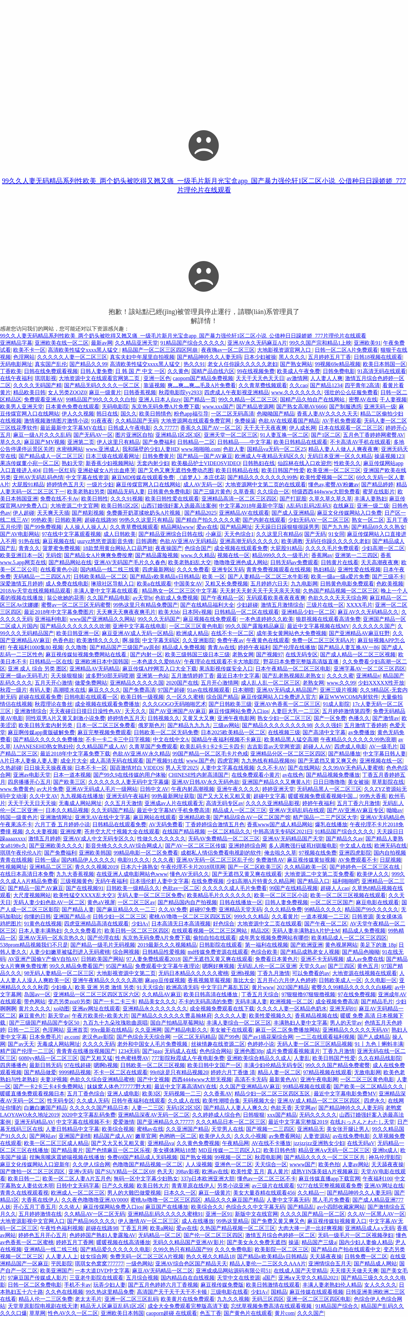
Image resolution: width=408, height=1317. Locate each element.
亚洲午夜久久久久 (238, 789)
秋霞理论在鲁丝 (53, 704)
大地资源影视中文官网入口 (32, 1221)
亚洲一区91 (219, 1214)
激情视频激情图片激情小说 (56, 421)
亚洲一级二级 (373, 506)
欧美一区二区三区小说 (281, 895)
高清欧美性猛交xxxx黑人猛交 (83, 350)
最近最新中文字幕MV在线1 (72, 428)
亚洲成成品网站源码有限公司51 (233, 1270)
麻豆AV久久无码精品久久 (368, 612)
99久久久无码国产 (159, 619)
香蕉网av (322, 555)
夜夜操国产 (168, 548)
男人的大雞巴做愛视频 (134, 1193)
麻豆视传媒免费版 (222, 1285)
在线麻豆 (343, 506)
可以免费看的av (310, 973)
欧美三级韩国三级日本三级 (197, 654)
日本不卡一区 (91, 768)
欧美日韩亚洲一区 (77, 633)
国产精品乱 (300, 1207)
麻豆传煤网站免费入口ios (239, 711)
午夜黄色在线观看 (267, 640)
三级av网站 (226, 725)
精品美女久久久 (157, 1001)
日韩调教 (146, 541)
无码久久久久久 (318, 1115)
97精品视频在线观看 (327, 1072)
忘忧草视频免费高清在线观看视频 (272, 1306)
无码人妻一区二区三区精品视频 (314, 1044)
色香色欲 (63, 640)
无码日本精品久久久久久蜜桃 (193, 973)
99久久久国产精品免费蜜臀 (337, 1065)
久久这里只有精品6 (279, 534)
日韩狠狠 (253, 1115)
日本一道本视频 (72, 775)
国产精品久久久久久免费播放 (48, 739)
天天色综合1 (239, 534)
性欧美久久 (347, 463)
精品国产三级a (319, 1242)
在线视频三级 (284, 732)
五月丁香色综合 (86, 1093)
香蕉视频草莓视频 (209, 980)
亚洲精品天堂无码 (240, 909)
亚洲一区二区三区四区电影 (318, 1299)
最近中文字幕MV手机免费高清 (173, 810)
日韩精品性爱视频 (163, 952)
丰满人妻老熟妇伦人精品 (332, 1285)
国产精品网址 (236, 527)
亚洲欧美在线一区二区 (62, 343)
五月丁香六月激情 (358, 803)
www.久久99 (341, 683)
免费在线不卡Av (59, 499)
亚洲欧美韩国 (95, 853)
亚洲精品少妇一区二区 (308, 612)
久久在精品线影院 (379, 1058)
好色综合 (223, 923)
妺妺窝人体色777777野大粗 (119, 1086)
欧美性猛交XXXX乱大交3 (84, 895)
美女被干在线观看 (231, 1030)
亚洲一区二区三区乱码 (131, 1299)
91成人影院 (336, 704)
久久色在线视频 (64, 1292)
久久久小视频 (250, 1136)
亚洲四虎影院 (355, 853)
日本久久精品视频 (67, 810)
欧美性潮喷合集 (221, 1101)
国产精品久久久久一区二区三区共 (325, 1157)
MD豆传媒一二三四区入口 (229, 1150)
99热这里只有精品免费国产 (145, 605)
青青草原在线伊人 (193, 1186)
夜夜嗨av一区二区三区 (228, 350)
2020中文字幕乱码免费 (89, 1115)
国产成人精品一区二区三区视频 (358, 654)
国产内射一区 (146, 654)
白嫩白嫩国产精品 (45, 1108)
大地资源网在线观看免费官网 (196, 421)
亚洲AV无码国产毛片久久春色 (130, 562)
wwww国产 (302, 1164)
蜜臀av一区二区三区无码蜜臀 (76, 605)
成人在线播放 (198, 1221)
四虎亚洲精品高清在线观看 (96, 923)
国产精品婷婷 (377, 484)
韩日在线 (107, 414)
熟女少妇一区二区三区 (284, 718)
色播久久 (359, 718)
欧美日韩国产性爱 (283, 470)
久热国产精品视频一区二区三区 (340, 591)
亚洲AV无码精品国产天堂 (292, 838)
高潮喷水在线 (69, 690)
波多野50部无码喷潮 (110, 676)
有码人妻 (40, 690)
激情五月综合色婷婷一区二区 (280, 1235)
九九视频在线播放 (81, 796)
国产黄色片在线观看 (248, 1313)
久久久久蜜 (340, 676)
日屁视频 (390, 860)
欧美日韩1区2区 (120, 506)
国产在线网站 (304, 768)
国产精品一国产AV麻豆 (204, 456)
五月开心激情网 (220, 683)
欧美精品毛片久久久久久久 (219, 895)
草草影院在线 (388, 782)
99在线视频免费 (256, 371)
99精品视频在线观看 (307, 1086)
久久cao (298, 385)
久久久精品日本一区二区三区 (231, 1122)
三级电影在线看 (229, 1292)
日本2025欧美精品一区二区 (233, 732)
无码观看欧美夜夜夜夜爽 (276, 598)
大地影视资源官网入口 (284, 350)
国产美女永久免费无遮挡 (256, 1242)
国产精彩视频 (88, 513)
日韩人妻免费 (96, 371)
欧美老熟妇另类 (86, 491)
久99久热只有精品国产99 (182, 1249)
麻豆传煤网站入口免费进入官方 (278, 697)
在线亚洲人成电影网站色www (131, 874)
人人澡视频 (198, 1164)
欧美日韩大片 (153, 1186)
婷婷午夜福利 (254, 647)
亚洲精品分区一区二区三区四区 (288, 753)
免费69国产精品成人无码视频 (142, 1157)
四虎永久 (374, 1101)
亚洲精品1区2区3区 (178, 435)
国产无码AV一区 (93, 435)
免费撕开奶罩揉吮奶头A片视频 (144, 513)
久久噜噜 (76, 647)
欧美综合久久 (207, 1207)
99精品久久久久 (323, 909)
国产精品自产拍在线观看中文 (346, 1249)
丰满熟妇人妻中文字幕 (300, 1023)
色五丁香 (210, 1313)
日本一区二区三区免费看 (105, 725)
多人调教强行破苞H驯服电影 (303, 846)
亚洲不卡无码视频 (322, 959)
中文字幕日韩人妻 (384, 753)
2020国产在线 (182, 683)
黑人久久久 (292, 357)
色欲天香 (281, 1108)
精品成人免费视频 (183, 647)
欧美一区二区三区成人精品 (56, 1143)
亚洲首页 (77, 1030)
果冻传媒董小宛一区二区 (29, 463)
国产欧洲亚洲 (306, 945)
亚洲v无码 (80, 1171)
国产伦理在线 (103, 938)
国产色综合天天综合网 (143, 1037)
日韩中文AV (154, 789)
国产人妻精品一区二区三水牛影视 (268, 576)
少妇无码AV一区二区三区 (318, 520)
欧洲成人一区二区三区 (78, 1193)
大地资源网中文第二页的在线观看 (265, 484)
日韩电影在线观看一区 (91, 697)
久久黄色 (178, 371)
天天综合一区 (271, 1164)
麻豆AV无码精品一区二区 (162, 1270)
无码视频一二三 (182, 1093)
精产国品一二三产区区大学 (325, 817)
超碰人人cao (334, 888)
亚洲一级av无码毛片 (24, 676)
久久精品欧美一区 (305, 867)
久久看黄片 (285, 916)
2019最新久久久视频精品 (167, 945)
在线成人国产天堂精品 (300, 1270)
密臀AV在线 (363, 399)
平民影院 (61, 1263)
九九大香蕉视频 (75, 874)
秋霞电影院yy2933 (180, 392)
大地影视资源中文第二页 (126, 973)
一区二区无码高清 (232, 414)
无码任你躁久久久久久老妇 (337, 541)
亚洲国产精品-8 (71, 916)
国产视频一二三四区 (270, 1129)
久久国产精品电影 (108, 598)
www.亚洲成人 (103, 449)
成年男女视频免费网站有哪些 (274, 938)
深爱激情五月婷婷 (21, 583)
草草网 (37, 1313)
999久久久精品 (251, 916)
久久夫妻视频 (41, 831)
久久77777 (165, 428)
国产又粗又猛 (96, 1058)
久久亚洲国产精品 (187, 1129)
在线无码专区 (301, 654)
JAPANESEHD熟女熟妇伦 (43, 746)
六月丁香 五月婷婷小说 (62, 824)
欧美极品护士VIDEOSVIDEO (205, 463)
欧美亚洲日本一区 (21, 555)
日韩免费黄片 (158, 456)
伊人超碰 (23, 513)
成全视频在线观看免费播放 (107, 704)
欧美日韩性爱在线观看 (172, 499)
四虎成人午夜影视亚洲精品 (236, 392)
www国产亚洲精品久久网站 (102, 619)
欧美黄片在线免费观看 (188, 1299)
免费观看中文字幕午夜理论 (167, 966)
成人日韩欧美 (119, 534)
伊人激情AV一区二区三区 (148, 1221)
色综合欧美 (264, 952)
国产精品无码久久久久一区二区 (102, 385)
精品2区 (260, 931)
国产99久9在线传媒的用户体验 (129, 775)
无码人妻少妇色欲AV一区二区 (49, 902)
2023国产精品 (293, 987)
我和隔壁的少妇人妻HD (150, 449)
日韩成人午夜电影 (129, 428)
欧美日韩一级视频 (142, 697)
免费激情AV (270, 860)
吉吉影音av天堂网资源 (274, 746)
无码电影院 (115, 406)
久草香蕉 (244, 491)
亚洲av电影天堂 (32, 775)
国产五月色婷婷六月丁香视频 (163, 1285)
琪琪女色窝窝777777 (99, 1263)
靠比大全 (244, 980)
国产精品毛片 (377, 1001)
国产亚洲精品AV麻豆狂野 (359, 633)
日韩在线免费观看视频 (51, 371)
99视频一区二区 (233, 1157)
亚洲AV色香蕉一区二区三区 (287, 704)
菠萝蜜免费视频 (61, 548)
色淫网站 (24, 357)
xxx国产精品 (282, 1115)
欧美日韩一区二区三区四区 (136, 931)
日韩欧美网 (68, 520)
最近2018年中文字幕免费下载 (75, 753)
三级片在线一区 (325, 605)
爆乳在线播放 (331, 824)
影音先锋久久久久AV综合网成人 (124, 846)
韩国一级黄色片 (19, 817)
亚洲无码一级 (380, 406)
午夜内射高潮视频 (192, 789)
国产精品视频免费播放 (333, 775)
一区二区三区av (136, 902)
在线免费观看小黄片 (255, 775)
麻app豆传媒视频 (165, 980)
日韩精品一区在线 (50, 661)
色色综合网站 (215, 1051)
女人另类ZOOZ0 (67, 392)
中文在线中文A (171, 739)
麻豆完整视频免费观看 (104, 732)
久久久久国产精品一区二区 (312, 1214)
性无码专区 (60, 1101)
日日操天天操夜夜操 (48, 768)
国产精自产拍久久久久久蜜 (208, 520)
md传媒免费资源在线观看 (218, 952)
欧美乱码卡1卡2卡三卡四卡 (212, 746)
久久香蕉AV (217, 1093)
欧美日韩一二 (24, 1178)
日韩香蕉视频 (140, 392)
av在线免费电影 (351, 1136)
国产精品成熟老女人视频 (310, 952)
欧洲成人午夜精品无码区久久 (270, 456)
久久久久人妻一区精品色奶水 (292, 1008)
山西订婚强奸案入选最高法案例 (179, 506)
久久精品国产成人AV (101, 746)
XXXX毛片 (359, 605)
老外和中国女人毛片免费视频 (153, 1044)
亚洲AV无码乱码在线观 (296, 810)
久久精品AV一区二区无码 (94, 1214)
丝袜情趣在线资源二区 (218, 1044)
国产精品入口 (313, 881)
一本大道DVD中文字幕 (102, 1270)
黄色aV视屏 (101, 902)
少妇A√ (140, 923)
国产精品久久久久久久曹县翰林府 (171, 1016)
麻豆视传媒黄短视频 (311, 860)
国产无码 (315, 534)
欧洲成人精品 (192, 633)
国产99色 (229, 1037)
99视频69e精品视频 (337, 364)
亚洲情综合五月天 (329, 1263)
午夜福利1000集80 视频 (35, 647)
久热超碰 (11, 768)
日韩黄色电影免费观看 (347, 583)
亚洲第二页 (80, 442)
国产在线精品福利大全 (207, 605)
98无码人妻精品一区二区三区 (59, 973)
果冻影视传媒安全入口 (226, 668)
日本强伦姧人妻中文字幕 (159, 881)
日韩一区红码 (59, 470)
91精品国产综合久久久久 (344, 831)
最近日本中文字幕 (238, 676)
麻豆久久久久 (104, 690)
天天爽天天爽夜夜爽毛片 (126, 612)
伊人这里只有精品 (118, 442)
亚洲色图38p (249, 1051)
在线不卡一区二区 (232, 633)
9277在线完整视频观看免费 (329, 1186)
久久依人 (69, 1207)
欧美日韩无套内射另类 (46, 725)
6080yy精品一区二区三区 (48, 1058)
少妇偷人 (61, 987)
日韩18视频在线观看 (378, 357)
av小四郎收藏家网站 (341, 1207)
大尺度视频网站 (32, 895)
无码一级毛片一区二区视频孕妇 (355, 1235)
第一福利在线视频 (266, 945)
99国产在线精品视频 (293, 888)
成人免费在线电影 (67, 583)
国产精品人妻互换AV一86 (348, 647)
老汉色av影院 (98, 1037)
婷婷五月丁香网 (75, 1242)
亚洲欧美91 (367, 343)
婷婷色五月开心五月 (42, 1235)
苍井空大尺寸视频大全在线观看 (122, 831)
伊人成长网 (302, 428)
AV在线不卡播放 (271, 1143)
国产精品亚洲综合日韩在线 (170, 534)
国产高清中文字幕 (324, 732)
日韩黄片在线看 (339, 562)
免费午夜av (230, 640)
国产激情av (385, 718)
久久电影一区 (381, 980)
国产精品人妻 (78, 909)
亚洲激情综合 (30, 711)
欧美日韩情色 (155, 414)
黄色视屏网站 (341, 945)
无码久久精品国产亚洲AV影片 (188, 1242)
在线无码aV (361, 1143)
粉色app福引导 (191, 414)
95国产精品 (119, 966)
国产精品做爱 (40, 1072)
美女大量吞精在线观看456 (264, 1193)
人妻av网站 (355, 1164)
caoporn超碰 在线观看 (171, 1313)
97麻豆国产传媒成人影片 (37, 1278)
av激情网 (297, 378)
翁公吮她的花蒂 (66, 598)
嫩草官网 (146, 1136)
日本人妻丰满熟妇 (40, 931)
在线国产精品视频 (183, 831)
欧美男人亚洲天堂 (21, 406)
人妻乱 (302, 1058)
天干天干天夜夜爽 (265, 428)
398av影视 (187, 1171)
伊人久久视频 (78, 414)
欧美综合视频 (118, 1129)
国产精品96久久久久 (91, 1221)
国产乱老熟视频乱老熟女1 (293, 676)
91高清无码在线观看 (381, 371)
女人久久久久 (380, 1285)
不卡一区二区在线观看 (121, 1072)
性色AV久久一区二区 (73, 1313)
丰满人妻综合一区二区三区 (239, 1023)
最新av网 (101, 343)
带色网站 (34, 1001)
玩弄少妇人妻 (109, 1285)
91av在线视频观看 (208, 690)
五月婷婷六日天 (269, 583)
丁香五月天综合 (260, 994)
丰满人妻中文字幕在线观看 (106, 591)
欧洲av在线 (215, 1171)
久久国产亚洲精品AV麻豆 (249, 1086)
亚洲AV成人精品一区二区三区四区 (319, 1101)
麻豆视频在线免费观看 (210, 619)
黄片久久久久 (35, 1008)
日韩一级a (47, 860)
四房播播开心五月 (29, 782)
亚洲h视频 (243, 973)
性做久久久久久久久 (161, 838)
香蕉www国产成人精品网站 (280, 824)
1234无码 (128, 1051)
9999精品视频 (75, 1072)
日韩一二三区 (24, 1030)
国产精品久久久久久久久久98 (277, 725)
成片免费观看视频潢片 (293, 1051)
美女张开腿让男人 (348, 1129)
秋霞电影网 (268, 1157)
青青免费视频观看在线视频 (278, 569)
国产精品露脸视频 (156, 555)
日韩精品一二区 (196, 442)
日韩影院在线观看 (220, 945)
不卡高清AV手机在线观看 (360, 442)
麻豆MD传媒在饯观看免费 (143, 477)
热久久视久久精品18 (210, 1256)
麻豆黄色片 (32, 1016)
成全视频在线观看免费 (241, 548)
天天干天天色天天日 (260, 378)
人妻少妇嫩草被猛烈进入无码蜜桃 (69, 952)
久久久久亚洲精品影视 (273, 803)
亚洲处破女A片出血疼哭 (106, 470)
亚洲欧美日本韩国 (122, 1313)
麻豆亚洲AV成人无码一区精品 (138, 633)
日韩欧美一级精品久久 (133, 888)
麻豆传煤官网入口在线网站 (148, 484)
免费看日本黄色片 (276, 959)
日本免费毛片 (45, 1037)
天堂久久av (312, 966)
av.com (72, 1037)
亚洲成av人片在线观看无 (174, 803)
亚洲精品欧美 (195, 817)
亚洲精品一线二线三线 (51, 1249)
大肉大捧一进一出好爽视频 (310, 1228)
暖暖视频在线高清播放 (123, 1242)
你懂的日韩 (37, 916)
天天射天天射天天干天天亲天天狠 (260, 591)
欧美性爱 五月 (247, 1171)
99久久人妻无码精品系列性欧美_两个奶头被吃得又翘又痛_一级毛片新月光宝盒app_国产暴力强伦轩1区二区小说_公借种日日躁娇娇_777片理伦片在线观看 (183, 336)
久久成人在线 (184, 1101)
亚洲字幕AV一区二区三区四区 (369, 668)
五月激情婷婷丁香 (192, 676)
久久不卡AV (271, 768)
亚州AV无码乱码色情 (38, 477)
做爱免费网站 (91, 683)
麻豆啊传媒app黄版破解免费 (41, 732)
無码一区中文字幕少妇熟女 (146, 1178)
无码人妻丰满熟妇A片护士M (306, 931)
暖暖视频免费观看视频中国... (322, 796)
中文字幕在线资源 (87, 477)
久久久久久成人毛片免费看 (234, 888)
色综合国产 (198, 548)
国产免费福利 (159, 442)
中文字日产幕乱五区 (225, 987)
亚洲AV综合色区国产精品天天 (191, 1263)
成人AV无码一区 (203, 484)
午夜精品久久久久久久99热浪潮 (358, 739)
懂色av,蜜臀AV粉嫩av (333, 484)
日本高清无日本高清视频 (181, 923)
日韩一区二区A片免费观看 (346, 350)
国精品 (279, 1292)
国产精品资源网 (255, 406)
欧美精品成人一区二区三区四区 (349, 938)
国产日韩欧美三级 (230, 704)
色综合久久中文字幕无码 (255, 1207)
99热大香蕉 (372, 796)
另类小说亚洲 (233, 1186)
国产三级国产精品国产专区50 (45, 1023)
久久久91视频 (127, 499)
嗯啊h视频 (106, 1065)
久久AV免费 (172, 909)
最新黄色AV (283, 1079)
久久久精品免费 (283, 909)
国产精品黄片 (67, 1150)
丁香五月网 (134, 1228)
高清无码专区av (224, 803)
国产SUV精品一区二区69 (124, 1171)
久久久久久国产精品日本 (99, 1108)
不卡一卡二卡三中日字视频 (118, 739)
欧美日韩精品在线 (237, 470)
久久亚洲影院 (198, 640)
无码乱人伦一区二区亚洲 (266, 966)
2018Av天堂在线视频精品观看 (35, 591)
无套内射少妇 (153, 463)
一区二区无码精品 (194, 1037)
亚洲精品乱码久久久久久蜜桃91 (165, 1214)
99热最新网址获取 (173, 796)
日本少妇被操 (260, 357)
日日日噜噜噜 (329, 782)
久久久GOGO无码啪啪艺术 (174, 704)
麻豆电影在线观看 (377, 902)
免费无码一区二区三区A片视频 (147, 1256)
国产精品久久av (344, 838)
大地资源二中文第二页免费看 (319, 874)
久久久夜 (163, 860)
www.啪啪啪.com (201, 449)
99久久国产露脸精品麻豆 (255, 626)
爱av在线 (207, 527)
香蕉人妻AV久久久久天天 (327, 414)
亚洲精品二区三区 (50, 867)
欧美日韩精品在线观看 (300, 442)
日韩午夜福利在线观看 (138, 1101)
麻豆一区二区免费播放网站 (287, 1030)
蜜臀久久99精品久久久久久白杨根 (351, 987)
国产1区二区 (326, 435)
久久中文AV (43, 796)
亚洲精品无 (310, 1129)
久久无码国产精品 (112, 810)
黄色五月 (368, 966)
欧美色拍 (329, 1164)
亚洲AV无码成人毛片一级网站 (101, 789)
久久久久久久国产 (373, 626)
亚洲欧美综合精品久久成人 (259, 1058)
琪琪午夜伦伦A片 (21, 853)
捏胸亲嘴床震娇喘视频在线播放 (67, 1157)
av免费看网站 (285, 1136)
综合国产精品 (222, 697)
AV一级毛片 (383, 746)
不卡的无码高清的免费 (205, 1001)
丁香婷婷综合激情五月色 (215, 824)
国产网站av (42, 1136)
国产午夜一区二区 (325, 923)
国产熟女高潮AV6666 (301, 406)
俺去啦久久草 (280, 853)
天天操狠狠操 (67, 676)
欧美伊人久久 (373, 874)
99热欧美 (42, 520)
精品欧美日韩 (29, 392)
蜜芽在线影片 (379, 491)
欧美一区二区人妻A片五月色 (76, 1178)
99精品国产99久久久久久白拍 (101, 399)
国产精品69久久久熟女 (378, 527)
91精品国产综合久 (336, 1306)
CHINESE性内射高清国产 (198, 775)
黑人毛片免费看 (331, 1200)
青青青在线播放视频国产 (86, 1051)
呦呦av (394, 810)
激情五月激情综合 (282, 605)
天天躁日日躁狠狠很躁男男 (287, 527)
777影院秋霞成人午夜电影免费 (188, 1058)
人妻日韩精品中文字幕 (72, 1129)
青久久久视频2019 (96, 867)
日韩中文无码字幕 (77, 1186)
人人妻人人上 (61, 1256)
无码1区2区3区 (183, 1108)
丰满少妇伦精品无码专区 (273, 1065)
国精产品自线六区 (212, 371)
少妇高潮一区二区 (383, 548)
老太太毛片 (88, 1299)
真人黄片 (278, 1171)
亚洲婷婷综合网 (247, 846)
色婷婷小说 (260, 1044)
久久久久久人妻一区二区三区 (72, 357)
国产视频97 (269, 654)
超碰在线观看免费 (40, 697)
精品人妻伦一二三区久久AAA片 (267, 1263)
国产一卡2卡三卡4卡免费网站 (49, 1086)
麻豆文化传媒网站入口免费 (349, 513)
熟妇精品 (324, 569)
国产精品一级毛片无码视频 (102, 945)
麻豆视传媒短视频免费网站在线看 (86, 654)
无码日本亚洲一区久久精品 (339, 456)
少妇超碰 (247, 605)
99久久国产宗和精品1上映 (320, 343)
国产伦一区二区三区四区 (213, 1235)
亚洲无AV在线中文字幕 (102, 817)
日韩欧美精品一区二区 (100, 576)
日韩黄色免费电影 (169, 491)
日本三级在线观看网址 (112, 456)
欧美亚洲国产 (56, 1270)
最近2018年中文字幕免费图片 (59, 612)
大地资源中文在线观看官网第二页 (100, 378)
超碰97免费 (202, 909)
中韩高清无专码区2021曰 (282, 831)
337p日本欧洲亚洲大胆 (207, 1178)
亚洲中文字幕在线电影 (139, 626)
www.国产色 (200, 761)
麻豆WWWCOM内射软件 (349, 697)
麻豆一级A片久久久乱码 (42, 435)
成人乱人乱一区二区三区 (270, 683)
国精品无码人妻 (126, 491)
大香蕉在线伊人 (40, 1200)
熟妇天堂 (72, 463)
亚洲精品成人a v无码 (370, 1228)
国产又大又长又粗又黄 (224, 796)
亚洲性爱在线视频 (359, 569)
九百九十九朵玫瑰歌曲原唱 (115, 1023)
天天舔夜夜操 (387, 1164)
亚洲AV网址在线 (384, 1186)
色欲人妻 (234, 449)
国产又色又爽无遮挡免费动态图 (175, 470)
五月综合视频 (142, 1278)
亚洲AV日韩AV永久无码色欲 (205, 782)
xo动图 (61, 1008)
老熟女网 (243, 654)
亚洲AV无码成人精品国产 (286, 690)
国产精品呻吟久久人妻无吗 (209, 357)
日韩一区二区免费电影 (35, 1285)
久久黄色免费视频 (198, 1143)
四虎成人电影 (350, 746)
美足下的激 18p (378, 945)
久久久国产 (310, 1313)
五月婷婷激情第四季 (346, 711)
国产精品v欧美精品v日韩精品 (165, 576)
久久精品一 (310, 1193)
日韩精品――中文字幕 (244, 442)
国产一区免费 (330, 718)
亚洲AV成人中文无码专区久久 (99, 838)
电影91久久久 (134, 860)
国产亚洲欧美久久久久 (56, 846)
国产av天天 (21, 1044)
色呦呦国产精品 (275, 414)
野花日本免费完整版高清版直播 (301, 661)
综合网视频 (126, 952)
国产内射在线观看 (264, 520)
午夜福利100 (377, 1178)
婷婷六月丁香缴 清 (233, 1072)
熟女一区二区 (368, 520)
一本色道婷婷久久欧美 (266, 619)
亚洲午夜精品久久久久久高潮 (107, 980)
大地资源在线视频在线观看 (364, 973)
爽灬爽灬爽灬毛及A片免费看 (201, 385)
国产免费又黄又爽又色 (278, 1221)
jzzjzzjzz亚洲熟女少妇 (319, 1143)
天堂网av (305, 1108)
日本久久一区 (180, 1193)
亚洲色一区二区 (233, 1164)
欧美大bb (169, 612)
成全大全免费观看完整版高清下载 (188, 1306)
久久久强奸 (328, 725)
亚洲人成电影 (123, 1093)
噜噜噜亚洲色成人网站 (241, 562)
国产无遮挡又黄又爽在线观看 (247, 874)
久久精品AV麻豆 (161, 994)
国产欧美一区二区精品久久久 (369, 1086)
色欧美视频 (389, 583)
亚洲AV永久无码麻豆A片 (257, 343)
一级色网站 (139, 1263)
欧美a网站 (162, 1228)
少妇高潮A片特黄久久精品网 (260, 881)
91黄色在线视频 (43, 923)
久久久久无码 (99, 1044)
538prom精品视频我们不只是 (34, 945)
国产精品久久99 (88, 364)
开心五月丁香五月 (34, 1207)
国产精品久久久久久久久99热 (262, 477)
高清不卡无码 (250, 1079)
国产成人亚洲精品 (293, 513)
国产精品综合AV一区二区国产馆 (251, 817)
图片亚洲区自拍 (134, 435)
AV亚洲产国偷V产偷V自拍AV (43, 959)
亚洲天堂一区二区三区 (231, 435)
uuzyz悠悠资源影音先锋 (105, 541)
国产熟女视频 (196, 1157)
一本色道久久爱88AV (156, 661)
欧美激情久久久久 (98, 640)
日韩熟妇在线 (259, 463)
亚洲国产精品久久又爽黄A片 (276, 782)
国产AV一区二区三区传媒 (195, 846)
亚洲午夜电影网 (236, 718)
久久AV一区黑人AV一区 (376, 1214)
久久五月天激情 (123, 803)
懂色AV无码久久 (189, 874)
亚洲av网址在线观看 (96, 1008)
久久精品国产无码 (136, 421)
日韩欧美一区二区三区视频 (152, 1065)
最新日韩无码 (45, 1065)
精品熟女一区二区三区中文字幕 (179, 591)
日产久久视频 (118, 1186)
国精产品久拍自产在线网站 (313, 399)
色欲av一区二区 (181, 888)
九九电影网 (304, 583)
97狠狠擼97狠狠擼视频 (308, 994)
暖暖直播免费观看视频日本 (32, 1093)
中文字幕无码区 (161, 640)
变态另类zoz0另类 (69, 1001)
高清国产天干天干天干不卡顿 (172, 1292)
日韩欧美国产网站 (102, 959)
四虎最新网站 (158, 569)
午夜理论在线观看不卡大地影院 (222, 661)
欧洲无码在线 (390, 846)
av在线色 (293, 775)
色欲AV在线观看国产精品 (288, 421)
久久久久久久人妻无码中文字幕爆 (128, 782)
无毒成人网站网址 (80, 803)
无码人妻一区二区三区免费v (151, 895)
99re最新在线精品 (111, 1030)
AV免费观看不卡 (357, 860)
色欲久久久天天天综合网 (337, 598)
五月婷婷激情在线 (40, 1214)
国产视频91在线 (165, 761)
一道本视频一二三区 (325, 916)
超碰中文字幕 (269, 796)
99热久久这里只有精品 (146, 520)
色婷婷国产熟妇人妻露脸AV (102, 1235)
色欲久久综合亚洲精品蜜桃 (102, 1079)
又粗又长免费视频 (226, 583)
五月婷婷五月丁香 (329, 357)
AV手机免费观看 (341, 421)
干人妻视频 (393, 399)
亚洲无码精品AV (34, 1122)
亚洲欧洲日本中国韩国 (102, 661)
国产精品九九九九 (189, 725)
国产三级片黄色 (212, 491)
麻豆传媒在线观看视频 (316, 1292)
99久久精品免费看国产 (76, 966)
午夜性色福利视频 (61, 1228)
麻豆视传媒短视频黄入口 (337, 1221)
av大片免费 (50, 789)
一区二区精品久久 (229, 831)
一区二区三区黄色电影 (196, 626)
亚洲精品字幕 (16, 343)
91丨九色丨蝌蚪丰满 (379, 1044)
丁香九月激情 (273, 973)
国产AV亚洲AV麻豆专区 (355, 810)
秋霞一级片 (13, 690)
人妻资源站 (316, 1136)
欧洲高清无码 (182, 987)
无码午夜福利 (111, 881)
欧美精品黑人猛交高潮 (291, 739)
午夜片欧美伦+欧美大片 (100, 1016)
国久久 (129, 414)
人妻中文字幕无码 (288, 1200)
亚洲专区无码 (228, 569)
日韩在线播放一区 (240, 902)
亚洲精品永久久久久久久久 (155, 1008)
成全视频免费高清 (336, 1001)
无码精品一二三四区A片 (42, 576)
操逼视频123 (389, 456)
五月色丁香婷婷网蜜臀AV (373, 435)
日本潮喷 (243, 690)
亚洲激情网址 (56, 817)
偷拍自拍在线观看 (214, 938)
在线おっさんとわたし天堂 (362, 1122)
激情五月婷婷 (44, 838)
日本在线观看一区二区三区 (350, 428)
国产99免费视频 (43, 527)
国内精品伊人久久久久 (88, 860)
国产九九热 (335, 527)
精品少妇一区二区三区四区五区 (272, 1093)
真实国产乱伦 (51, 364)
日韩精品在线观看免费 (119, 824)
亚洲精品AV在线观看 (244, 513)
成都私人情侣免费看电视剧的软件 (221, 853)
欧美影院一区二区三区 (282, 1249)
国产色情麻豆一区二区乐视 (118, 1150)
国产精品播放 (344, 753)
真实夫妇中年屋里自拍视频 (142, 357)
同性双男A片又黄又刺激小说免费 (65, 718)
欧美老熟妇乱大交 (189, 562)
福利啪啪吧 (345, 881)
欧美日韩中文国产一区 (214, 1065)
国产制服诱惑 (345, 406)
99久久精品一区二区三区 (248, 399)
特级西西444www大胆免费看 (326, 491)
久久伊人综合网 (91, 1164)
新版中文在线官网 (256, 1214)
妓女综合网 (93, 1256)
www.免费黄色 (17, 789)
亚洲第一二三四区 (356, 555)
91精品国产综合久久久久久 (192, 343)
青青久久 (29, 548)
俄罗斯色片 (151, 725)
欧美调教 (292, 541)
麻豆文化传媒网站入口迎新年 (35, 1164)
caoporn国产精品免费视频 (203, 378)
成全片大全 (73, 761)
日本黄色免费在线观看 (72, 406)
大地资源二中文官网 (74, 506)
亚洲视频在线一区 (381, 761)
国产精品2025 (200, 513)
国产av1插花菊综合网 (267, 1037)
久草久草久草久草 (330, 499)
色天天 (165, 1171)
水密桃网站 (69, 449)
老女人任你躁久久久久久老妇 (243, 364)
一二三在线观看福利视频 (325, 1037)
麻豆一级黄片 (105, 392)
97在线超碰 (77, 1065)
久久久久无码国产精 (37, 385)
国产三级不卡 (388, 576)
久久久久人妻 (230, 1016)
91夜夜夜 (102, 421)
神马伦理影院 (385, 1157)
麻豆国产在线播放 (166, 1207)
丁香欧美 (11, 371)
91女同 (336, 534)
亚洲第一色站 (152, 676)
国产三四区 (341, 966)
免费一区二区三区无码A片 (323, 640)
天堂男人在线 (227, 1129)
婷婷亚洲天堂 (278, 789)
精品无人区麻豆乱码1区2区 (112, 1306)
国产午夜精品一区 (222, 598)
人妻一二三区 (147, 1108)
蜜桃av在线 (150, 1129)
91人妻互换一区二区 (284, 435)
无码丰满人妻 (251, 1001)
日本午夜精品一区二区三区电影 (293, 668)
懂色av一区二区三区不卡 (266, 1178)
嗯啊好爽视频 (218, 966)
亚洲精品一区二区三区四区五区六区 (96, 994)
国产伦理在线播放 (294, 647)
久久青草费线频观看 (263, 385)
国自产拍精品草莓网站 (177, 1023)
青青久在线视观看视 (24, 1193)
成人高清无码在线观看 (117, 761)
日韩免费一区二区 (365, 1256)
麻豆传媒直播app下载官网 (329, 1178)
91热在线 (29, 541)
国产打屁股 (293, 499)
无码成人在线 (180, 1051)
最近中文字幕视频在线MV (318, 626)
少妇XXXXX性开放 (381, 683)
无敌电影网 (367, 1072)
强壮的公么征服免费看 (351, 392)
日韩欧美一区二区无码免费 (166, 732)
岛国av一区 (37, 994)
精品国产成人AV (113, 1136)
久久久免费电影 (233, 1249)
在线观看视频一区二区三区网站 (209, 931)
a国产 (269, 1278)
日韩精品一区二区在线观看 (246, 612)
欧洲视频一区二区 (291, 1001)
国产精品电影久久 (186, 1030)
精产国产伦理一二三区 (27, 1051)
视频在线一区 (233, 555)
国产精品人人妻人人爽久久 (235, 1108)
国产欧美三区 (69, 782)
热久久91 (194, 364)
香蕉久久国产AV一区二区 (210, 428)
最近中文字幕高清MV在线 (185, 1086)
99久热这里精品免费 (110, 1292)
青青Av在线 (221, 647)
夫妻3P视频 (53, 1079)
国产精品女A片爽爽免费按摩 (98, 555)
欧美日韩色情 (279, 1150)
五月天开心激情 (53, 683)
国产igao (152, 1051)
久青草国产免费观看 (153, 746)
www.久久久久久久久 (296, 392)
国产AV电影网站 (19, 534)
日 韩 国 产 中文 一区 (140, 371)
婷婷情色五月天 (65, 484)
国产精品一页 (200, 399)
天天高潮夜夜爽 (380, 562)
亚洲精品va (161, 1143)
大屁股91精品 (28, 484)
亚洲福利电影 (51, 619)
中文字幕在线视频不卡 (83, 1122)
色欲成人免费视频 (176, 598)
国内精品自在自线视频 (188, 1278)
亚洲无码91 (342, 1008)
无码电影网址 (16, 364)
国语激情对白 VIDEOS (136, 768)
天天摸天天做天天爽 (354, 1270)
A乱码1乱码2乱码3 (308, 506)
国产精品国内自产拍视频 (187, 902)
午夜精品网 (235, 1143)
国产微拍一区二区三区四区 (33, 1171)
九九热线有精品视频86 (268, 761)
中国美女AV (188, 583)
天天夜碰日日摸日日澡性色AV (85, 711)
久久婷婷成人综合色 (216, 1115)
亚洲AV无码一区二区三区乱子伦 (214, 860)
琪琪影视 (45, 378)
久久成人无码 (92, 1101)
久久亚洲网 (148, 1030)
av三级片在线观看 (273, 1186)
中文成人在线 (356, 846)
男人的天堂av (346, 1023)
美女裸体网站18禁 (174, 1150)
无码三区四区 (268, 1299)
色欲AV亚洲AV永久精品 (141, 753)
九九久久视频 (233, 1299)
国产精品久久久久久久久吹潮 (75, 626)
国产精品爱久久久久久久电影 (115, 1249)
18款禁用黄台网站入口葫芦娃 (118, 548)
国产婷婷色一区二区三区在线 (365, 867)
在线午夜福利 (16, 378)
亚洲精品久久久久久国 (137, 683)
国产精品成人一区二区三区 (51, 456)
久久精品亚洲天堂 (136, 343)
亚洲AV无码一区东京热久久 (52, 938)
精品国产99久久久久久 (372, 909)
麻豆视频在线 (58, 541)
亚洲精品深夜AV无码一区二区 (154, 1115)
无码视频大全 (259, 1101)
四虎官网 (228, 761)
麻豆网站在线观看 (154, 817)
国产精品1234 (326, 385)
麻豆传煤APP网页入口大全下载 (159, 668)
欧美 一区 (213, 576)
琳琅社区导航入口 (112, 583)
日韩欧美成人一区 (340, 980)
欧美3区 (151, 1093)
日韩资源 (362, 916)
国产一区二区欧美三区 (255, 867)
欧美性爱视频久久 (270, 1016)
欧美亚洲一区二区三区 (334, 470)
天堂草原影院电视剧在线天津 (43, 1306)
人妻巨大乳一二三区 (295, 711)
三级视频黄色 (76, 881)
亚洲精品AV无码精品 (94, 668)
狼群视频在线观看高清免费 (328, 619)
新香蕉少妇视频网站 (110, 463)
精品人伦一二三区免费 (45, 1299)
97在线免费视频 (357, 994)
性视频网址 (13, 867)
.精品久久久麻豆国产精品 (233, 1200)
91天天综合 (150, 987)
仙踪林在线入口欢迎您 (305, 463)
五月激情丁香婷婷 (365, 725)
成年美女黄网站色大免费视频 (291, 633)
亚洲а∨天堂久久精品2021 (308, 1278)
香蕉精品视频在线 (316, 1016)
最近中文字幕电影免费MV (345, 1093)
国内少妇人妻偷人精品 (366, 1242)
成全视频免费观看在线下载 (222, 1008)
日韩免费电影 (339, 371)
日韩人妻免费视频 (286, 902)
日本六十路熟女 (139, 867)
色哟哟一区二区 (178, 1136)
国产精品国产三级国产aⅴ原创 (125, 647)
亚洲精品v (368, 676)
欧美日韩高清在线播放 (211, 994)
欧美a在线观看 (154, 583)
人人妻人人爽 (326, 378)
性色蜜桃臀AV (132, 1058)
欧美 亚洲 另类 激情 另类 (104, 987)
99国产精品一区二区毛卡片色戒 (210, 753)
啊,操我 (131, 640)
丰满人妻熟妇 (370, 499)
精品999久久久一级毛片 (280, 555)
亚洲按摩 (71, 831)
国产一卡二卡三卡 (114, 1001)
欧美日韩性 (94, 499)
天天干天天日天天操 (32, 803)
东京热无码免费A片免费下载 (165, 406)
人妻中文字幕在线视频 (227, 768)
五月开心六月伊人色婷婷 (286, 980)
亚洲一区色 (157, 378)
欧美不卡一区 (29, 350)
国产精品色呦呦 (361, 952)
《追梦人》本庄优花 (201, 477)
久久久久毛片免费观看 (332, 548)
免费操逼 (245, 421)
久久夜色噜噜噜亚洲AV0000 (94, 1200)
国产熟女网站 (296, 364)
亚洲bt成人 (385, 1150)
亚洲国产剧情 (75, 1136)
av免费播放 (361, 732)
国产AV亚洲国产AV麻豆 (177, 711)
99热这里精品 (232, 1221)
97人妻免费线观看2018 (153, 959)
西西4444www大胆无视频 (202, 1079)
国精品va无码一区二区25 (276, 449)
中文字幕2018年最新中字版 (251, 506)
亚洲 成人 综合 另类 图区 (37, 668)
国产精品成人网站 (375, 1263)
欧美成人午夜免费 (298, 371)
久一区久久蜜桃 (185, 697)
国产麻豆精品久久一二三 (126, 909)
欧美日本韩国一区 (384, 364)
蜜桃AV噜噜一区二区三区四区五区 (190, 916)
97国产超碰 (171, 690)
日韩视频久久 (164, 718)
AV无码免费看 (166, 824)
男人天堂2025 (181, 768)
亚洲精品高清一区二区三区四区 (239, 499)
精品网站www (177, 527)
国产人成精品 (373, 1037)
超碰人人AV (317, 746)
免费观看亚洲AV (43, 399)
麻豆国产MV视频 (44, 442)
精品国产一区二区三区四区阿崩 (160, 350)
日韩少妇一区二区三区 (120, 916)
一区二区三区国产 (331, 902)
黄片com (285, 1313)
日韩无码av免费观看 (294, 562)
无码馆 (53, 555)
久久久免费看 (193, 569)
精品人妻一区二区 (279, 1072)
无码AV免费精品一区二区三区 (224, 838)
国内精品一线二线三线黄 (109, 569)
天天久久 (135, 711)
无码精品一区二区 (159, 1235)
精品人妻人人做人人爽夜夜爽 (343, 449)
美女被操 (358, 782)
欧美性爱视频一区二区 (327, 477)
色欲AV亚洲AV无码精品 (188, 541)
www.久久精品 (198, 555)
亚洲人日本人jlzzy (159, 399)
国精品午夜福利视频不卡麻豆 (226, 739)
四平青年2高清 (362, 385)
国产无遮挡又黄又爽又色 (327, 761)
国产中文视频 (153, 1079)
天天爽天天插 (53, 513)
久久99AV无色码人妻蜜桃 (352, 768)
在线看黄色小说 (59, 569)
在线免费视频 (207, 881)
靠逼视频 (154, 385)
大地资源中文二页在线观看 (269, 923)
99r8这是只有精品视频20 (179, 1072)
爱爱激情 (123, 1122)
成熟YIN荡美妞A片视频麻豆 (324, 1171)
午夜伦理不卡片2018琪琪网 (193, 867)
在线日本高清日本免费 (27, 874)
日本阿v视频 (197, 612)
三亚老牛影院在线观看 (96, 1278)
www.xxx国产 (218, 406)
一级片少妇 (100, 484)
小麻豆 (214, 534)
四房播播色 (13, 1065)
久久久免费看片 (83, 931)
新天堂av (58, 1016)
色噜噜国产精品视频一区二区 (148, 1164)
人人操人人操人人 (85, 527)
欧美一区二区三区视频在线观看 (348, 895)
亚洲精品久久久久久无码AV (355, 1030)
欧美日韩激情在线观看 (273, 1285)
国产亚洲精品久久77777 (165, 1122)
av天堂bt (143, 598)
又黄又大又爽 (198, 718)
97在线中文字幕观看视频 (71, 534)
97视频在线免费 (318, 853)
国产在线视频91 (84, 888)
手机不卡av (77, 1285)
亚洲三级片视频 (338, 690)
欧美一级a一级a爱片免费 (340, 576)
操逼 (293, 1242)
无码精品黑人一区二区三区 (329, 789)
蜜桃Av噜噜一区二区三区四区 (165, 1200)
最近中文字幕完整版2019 (297, 1122)
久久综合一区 (273, 491)
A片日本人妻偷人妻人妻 (29, 761)
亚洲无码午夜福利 (127, 796)
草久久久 (11, 442)
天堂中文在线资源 (238, 1278)
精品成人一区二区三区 (239, 810)
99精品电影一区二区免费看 (146, 853)
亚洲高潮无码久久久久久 (249, 541)
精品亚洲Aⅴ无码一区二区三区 (334, 1150)
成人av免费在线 (365, 959)
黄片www (263, 987)
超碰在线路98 (101, 520)
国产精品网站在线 (70, 562)
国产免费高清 (139, 690)
